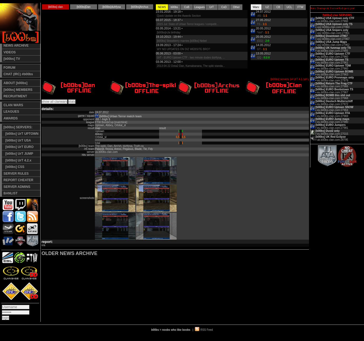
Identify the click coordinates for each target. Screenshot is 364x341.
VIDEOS (10, 52)
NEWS (162, 7)
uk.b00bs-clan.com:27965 (332, 50)
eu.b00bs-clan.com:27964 (332, 110)
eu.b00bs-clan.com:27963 (332, 74)
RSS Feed (206, 329)
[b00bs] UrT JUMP (18, 154)
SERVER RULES (16, 173)
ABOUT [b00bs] (16, 83)
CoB (186, 7)
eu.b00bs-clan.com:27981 (332, 127)
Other (236, 7)
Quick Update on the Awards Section (179, 15)
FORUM (9, 68)
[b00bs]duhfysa (111, 6)
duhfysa (127, 145)
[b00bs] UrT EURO (18, 147)
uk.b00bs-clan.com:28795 (332, 139)
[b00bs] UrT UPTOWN (21, 134)
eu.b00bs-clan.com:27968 (332, 98)
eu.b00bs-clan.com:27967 (332, 92)
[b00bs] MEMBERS (18, 90)
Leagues (199, 7)
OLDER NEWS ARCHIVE (69, 253)
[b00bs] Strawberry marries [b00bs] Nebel (182, 40)
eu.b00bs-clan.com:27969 (332, 116)
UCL (289, 7)
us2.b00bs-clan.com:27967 (333, 38)
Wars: (256, 7)
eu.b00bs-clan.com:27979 (332, 80)
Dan (110, 145)
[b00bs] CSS (14, 167)
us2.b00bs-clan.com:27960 (333, 27)
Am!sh (117, 145)
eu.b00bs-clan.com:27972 (332, 104)
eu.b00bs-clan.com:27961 (332, 62)
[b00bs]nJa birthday (168, 32)
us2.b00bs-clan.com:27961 (333, 33)
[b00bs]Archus (139, 6)
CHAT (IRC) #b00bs (18, 74)
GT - (262, 49)
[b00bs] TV (12, 59)
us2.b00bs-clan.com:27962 (333, 44)
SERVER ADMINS (17, 187)
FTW (300, 7)
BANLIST (11, 193)
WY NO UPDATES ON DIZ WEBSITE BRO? (183, 49)
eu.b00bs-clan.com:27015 (332, 133)
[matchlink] (120, 122)
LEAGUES (11, 111)
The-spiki (100, 145)
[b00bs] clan (55, 6)
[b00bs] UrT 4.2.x (17, 160)
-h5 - (262, 15)
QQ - (263, 57)
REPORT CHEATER (18, 180)
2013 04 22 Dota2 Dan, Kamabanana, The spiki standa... (191, 65)
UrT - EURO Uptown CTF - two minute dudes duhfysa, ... (191, 57)
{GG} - (263, 40)
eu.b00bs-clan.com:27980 (332, 121)
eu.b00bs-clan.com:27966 (332, 86)
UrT (211, 7)
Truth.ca (138, 145)
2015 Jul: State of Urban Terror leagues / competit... (188, 24)
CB (278, 7)
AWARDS (11, 118)
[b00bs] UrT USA (17, 140)
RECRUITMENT (15, 96)
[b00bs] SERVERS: (18, 127)
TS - (262, 24)
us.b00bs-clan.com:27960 (332, 21)
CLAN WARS (13, 105)
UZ (267, 7)
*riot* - (263, 32)
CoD (223, 7)
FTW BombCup (104, 122)
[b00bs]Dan (83, 6)
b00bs (174, 7)
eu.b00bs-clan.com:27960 (332, 56)
